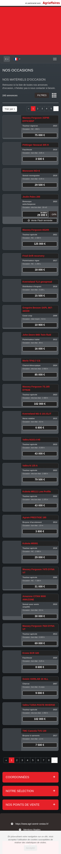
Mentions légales (32, 829)
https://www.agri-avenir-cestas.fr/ (31, 824)
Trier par (10, 109)
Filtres (42, 95)
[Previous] (28, 108)
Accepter (30, 848)
